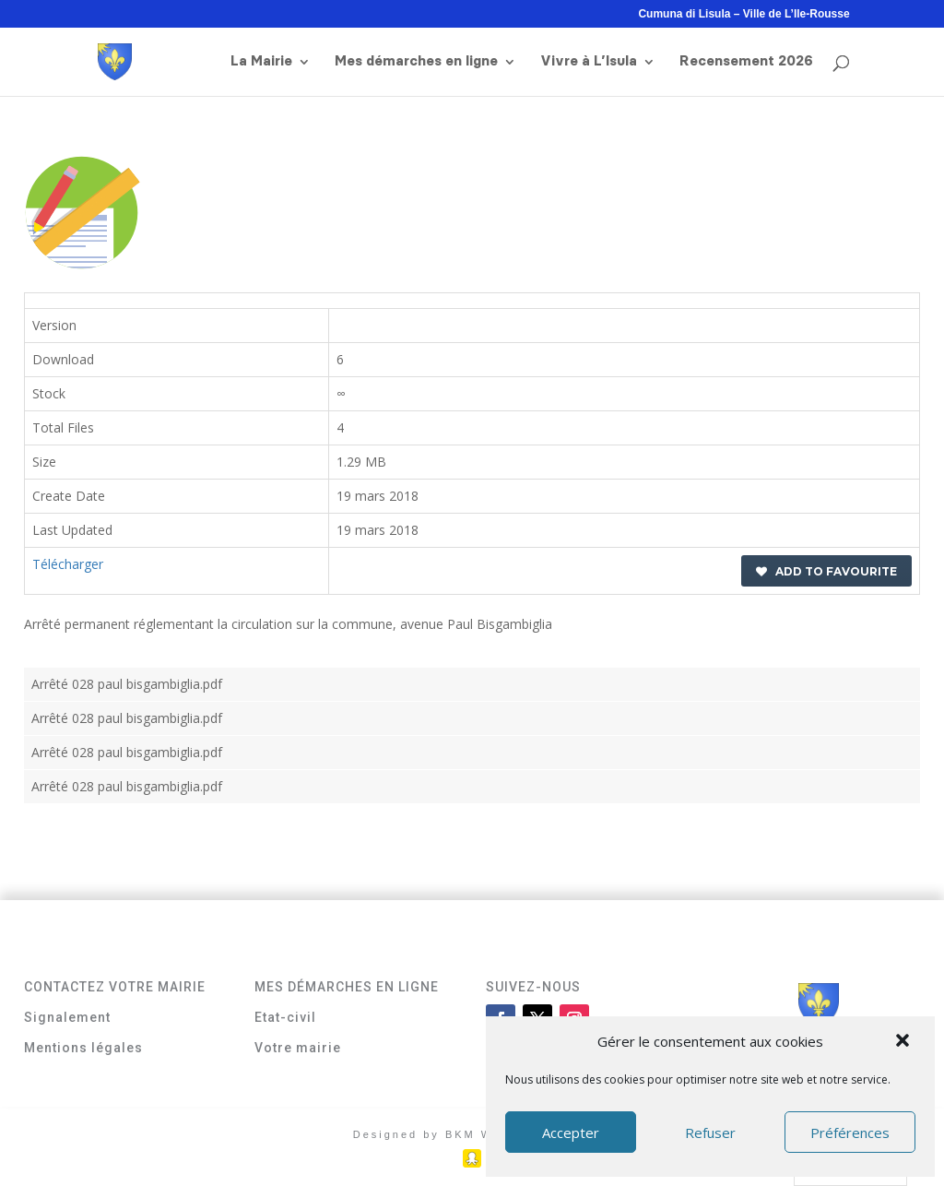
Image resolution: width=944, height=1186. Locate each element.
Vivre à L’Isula (588, 61)
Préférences (850, 1132)
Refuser (710, 1132)
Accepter (570, 1132)
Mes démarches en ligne (416, 61)
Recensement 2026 (746, 61)
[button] (904, 1042)
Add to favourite (826, 571)
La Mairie (261, 61)
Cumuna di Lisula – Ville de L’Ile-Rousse (743, 14)
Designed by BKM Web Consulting (472, 1134)
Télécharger (67, 564)
